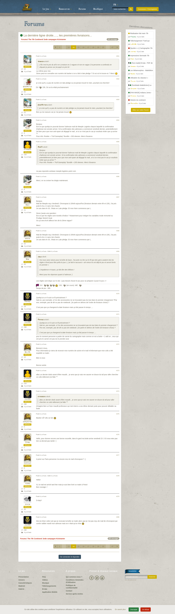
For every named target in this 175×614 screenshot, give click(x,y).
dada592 (28, 322)
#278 (117, 475)
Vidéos (45, 580)
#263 (117, 99)
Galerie (21, 589)
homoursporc (27, 422)
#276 (117, 434)
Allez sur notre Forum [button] (140, 110)
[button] (115, 5)
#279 (117, 496)
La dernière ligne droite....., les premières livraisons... (56, 35)
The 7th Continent (35, 39)
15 (78, 47)
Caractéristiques (25, 583)
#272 (117, 344)
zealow (27, 504)
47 (113, 47)
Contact (69, 591)
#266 (117, 176)
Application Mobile (49, 592)
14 (73, 47)
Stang (27, 442)
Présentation (23, 577)
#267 (117, 197)
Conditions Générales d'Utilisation (74, 581)
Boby (27, 205)
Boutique (98, 9)
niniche (27, 239)
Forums (82, 9)
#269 (117, 251)
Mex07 (27, 128)
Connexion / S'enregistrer (147, 9)
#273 (117, 370)
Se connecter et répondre (69, 557)
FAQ (44, 577)
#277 (117, 455)
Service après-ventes (74, 594)
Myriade (27, 301)
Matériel (21, 586)
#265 (117, 141)
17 (88, 47)
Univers (21, 580)
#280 (117, 517)
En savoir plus (120, 609)
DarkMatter (27, 87)
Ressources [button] (65, 9)
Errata (44, 589)
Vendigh (40, 62)
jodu (39, 257)
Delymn (27, 352)
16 (83, 47)
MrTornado (27, 64)
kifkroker (27, 149)
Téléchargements (49, 586)
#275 (117, 414)
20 (103, 47)
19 (98, 47)
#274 (117, 391)
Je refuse (145, 609)
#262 (117, 79)
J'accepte (133, 609)
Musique (45, 583)
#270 (117, 293)
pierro (27, 484)
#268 (117, 230)
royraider (27, 463)
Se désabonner (130, 580)
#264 (117, 120)
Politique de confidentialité (71, 586)
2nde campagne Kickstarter (55, 39)
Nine (27, 259)
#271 (117, 314)
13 (69, 47)
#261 (117, 56)
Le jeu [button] (47, 9)
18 (93, 47)
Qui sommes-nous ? (74, 577)
